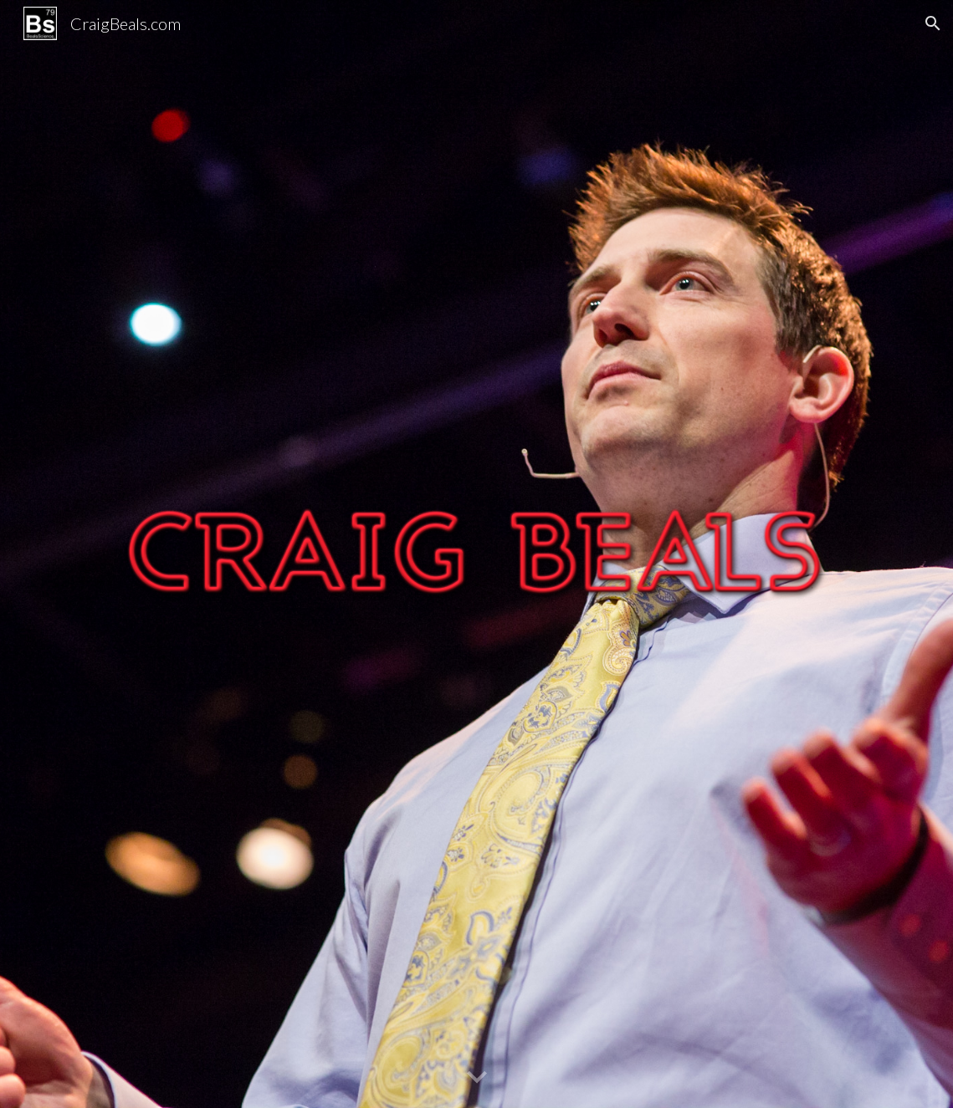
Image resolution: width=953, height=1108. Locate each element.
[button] (933, 23)
